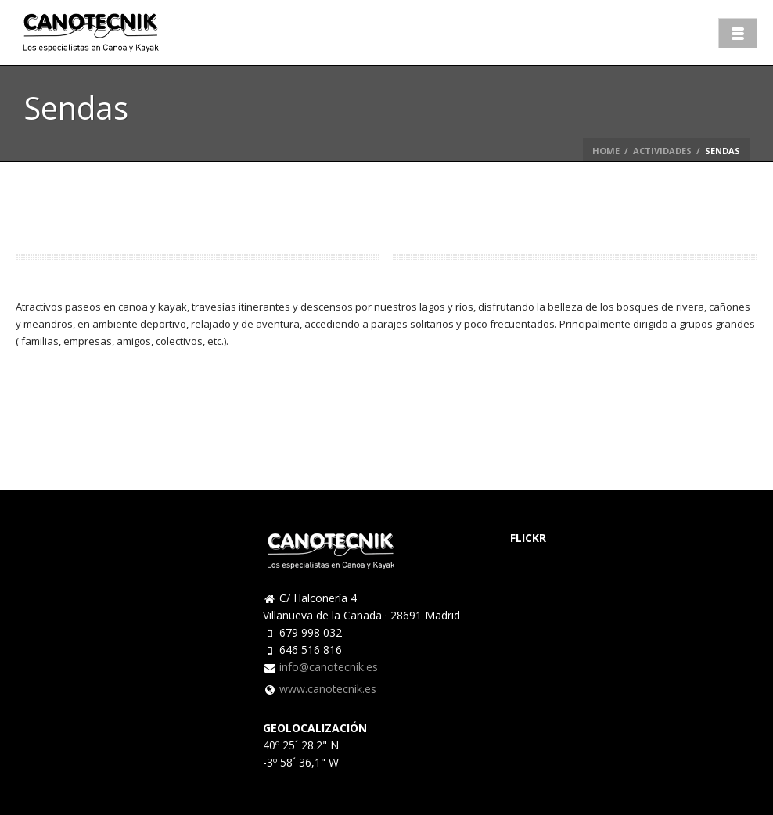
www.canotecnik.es (327, 689)
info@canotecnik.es (328, 667)
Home (606, 150)
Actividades (662, 150)
